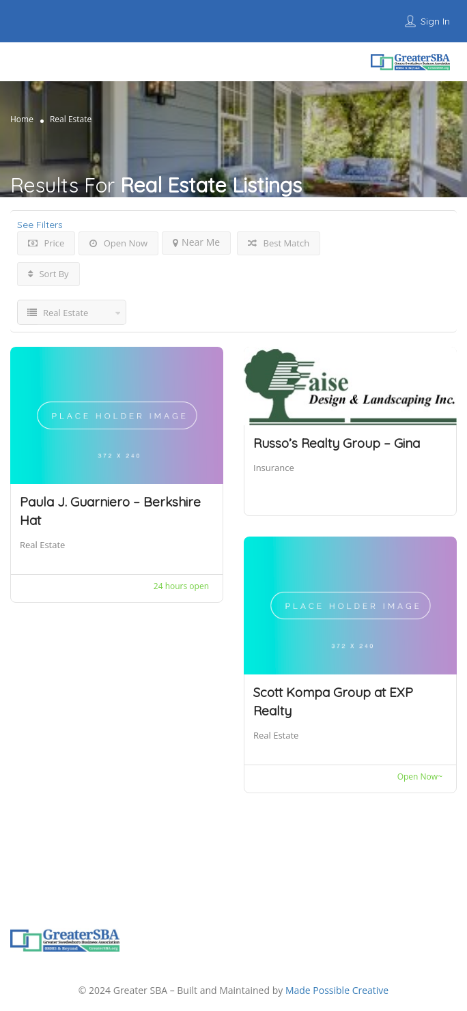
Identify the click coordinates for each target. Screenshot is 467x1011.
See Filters (40, 224)
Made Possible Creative (336, 990)
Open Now (118, 243)
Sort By (48, 274)
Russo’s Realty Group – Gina (336, 443)
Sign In (435, 21)
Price (46, 243)
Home (21, 119)
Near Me (196, 242)
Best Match (278, 243)
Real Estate (42, 545)
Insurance (273, 467)
